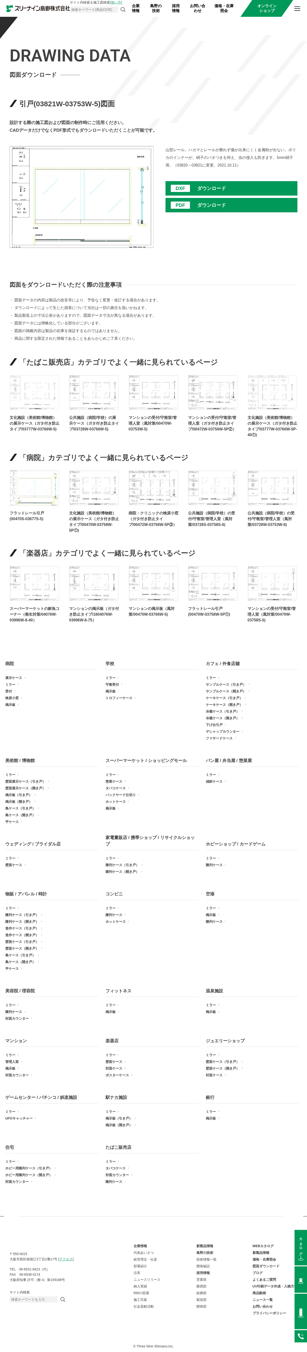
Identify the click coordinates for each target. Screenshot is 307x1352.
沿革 (137, 1273)
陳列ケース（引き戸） (122, 865)
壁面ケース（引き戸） (22, 942)
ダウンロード (211, 188)
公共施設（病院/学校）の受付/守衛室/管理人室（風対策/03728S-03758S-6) (211, 519)
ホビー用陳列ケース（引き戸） (28, 1168)
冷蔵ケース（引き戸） (222, 711)
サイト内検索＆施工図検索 (96, 2)
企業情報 (136, 8)
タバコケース (116, 788)
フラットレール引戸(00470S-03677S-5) (27, 516)
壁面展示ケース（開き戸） (25, 788)
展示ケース (13, 678)
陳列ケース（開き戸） (122, 872)
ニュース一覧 (263, 1300)
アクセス (66, 1259)
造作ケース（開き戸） (22, 935)
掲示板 (10, 705)
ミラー (10, 684)
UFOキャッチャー (19, 1118)
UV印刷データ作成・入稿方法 (275, 1286)
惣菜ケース (114, 781)
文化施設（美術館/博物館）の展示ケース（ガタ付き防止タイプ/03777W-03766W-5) (34, 423)
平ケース (12, 822)
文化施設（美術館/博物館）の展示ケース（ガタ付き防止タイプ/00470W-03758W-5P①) (94, 521)
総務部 (201, 1293)
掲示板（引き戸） (18, 795)
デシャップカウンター (222, 731)
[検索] (123, 9)
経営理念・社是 (145, 1259)
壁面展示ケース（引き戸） (25, 781)
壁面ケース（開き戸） (22, 948)
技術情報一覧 (206, 1259)
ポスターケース (117, 1075)
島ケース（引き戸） (20, 808)
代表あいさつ (144, 1253)
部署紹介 (140, 1266)
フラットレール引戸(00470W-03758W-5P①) (209, 611)
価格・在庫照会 (224, 8)
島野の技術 (156, 8)
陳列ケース (214, 865)
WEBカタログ (263, 1246)
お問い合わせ (197, 8)
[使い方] (116, 2)
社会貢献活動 (144, 1306)
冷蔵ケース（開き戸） (222, 718)
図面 (301, 1276)
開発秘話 (203, 1266)
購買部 (201, 1286)
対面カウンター (17, 1018)
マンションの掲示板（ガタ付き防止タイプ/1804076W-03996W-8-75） (94, 614)
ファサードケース (219, 738)
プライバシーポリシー (269, 1313)
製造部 (201, 1300)
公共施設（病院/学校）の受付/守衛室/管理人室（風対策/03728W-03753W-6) (271, 519)
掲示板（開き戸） (18, 802)
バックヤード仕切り (121, 795)
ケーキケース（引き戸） (224, 698)
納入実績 (140, 1286)
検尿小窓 (12, 698)
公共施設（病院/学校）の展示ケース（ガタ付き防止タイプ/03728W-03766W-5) (94, 423)
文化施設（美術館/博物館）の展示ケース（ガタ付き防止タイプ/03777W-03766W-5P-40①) (272, 426)
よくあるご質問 (264, 1279)
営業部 (201, 1279)
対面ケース (114, 1068)
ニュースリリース (147, 1279)
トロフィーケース (119, 698)
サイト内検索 (20, 1292)
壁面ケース (13, 865)
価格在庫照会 (301, 1308)
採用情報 (176, 8)
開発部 (201, 1306)
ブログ (258, 1273)
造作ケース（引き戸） (22, 928)
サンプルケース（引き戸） (226, 684)
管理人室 (12, 1062)
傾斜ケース (214, 781)
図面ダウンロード (266, 1266)
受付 (8, 691)
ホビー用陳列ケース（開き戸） (28, 1175)
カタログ (301, 1244)
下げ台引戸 (214, 725)
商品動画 (259, 1293)
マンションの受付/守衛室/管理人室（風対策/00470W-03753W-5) (153, 423)
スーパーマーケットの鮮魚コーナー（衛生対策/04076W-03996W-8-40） (34, 614)
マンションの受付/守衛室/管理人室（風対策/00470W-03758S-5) (272, 614)
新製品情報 (204, 1246)
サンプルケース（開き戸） (226, 691)
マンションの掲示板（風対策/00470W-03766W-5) (152, 611)
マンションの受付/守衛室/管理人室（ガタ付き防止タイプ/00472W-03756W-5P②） (212, 423)
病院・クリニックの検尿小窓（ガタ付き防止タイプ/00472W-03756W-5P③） (153, 519)
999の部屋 (141, 1293)
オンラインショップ (267, 8)
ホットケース (116, 802)
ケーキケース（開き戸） (224, 705)
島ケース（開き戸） (20, 815)
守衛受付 (112, 684)
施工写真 (140, 1300)
